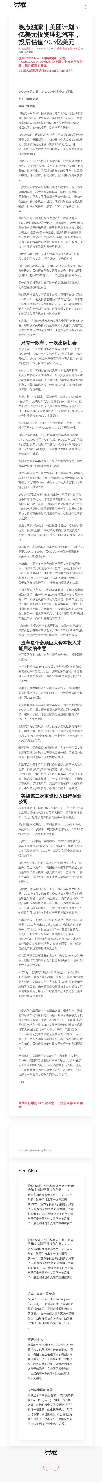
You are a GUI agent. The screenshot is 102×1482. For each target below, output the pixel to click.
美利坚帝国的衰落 (40, 1390)
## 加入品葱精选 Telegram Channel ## (45, 70)
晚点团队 (26, 48)
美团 (59, 48)
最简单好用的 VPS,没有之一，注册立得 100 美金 (50, 1105)
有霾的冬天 (35, 1339)
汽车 (75, 48)
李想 (70, 48)
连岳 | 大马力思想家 (41, 1294)
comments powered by (34, 1150)
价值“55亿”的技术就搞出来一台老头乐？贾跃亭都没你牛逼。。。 (51, 1187)
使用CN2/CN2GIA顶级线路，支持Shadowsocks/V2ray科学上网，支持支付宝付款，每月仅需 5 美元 (50, 61)
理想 (64, 48)
